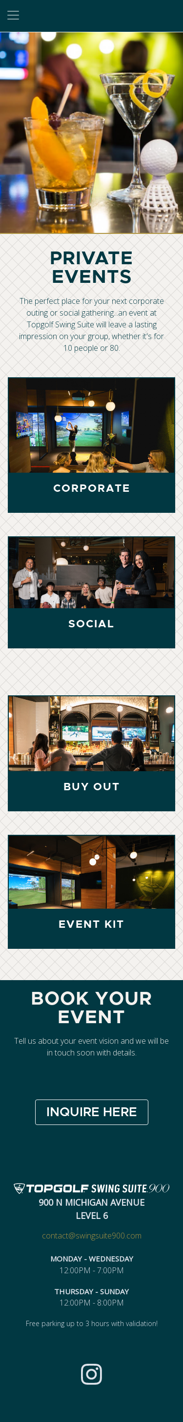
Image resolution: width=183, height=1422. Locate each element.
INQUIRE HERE (91, 1112)
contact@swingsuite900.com (92, 1235)
